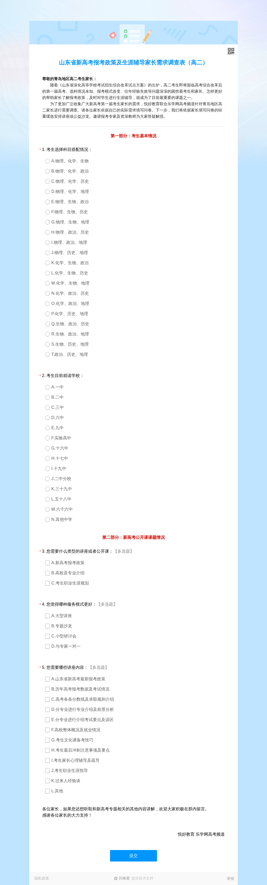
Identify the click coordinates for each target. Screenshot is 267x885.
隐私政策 (41, 878)
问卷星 (124, 878)
